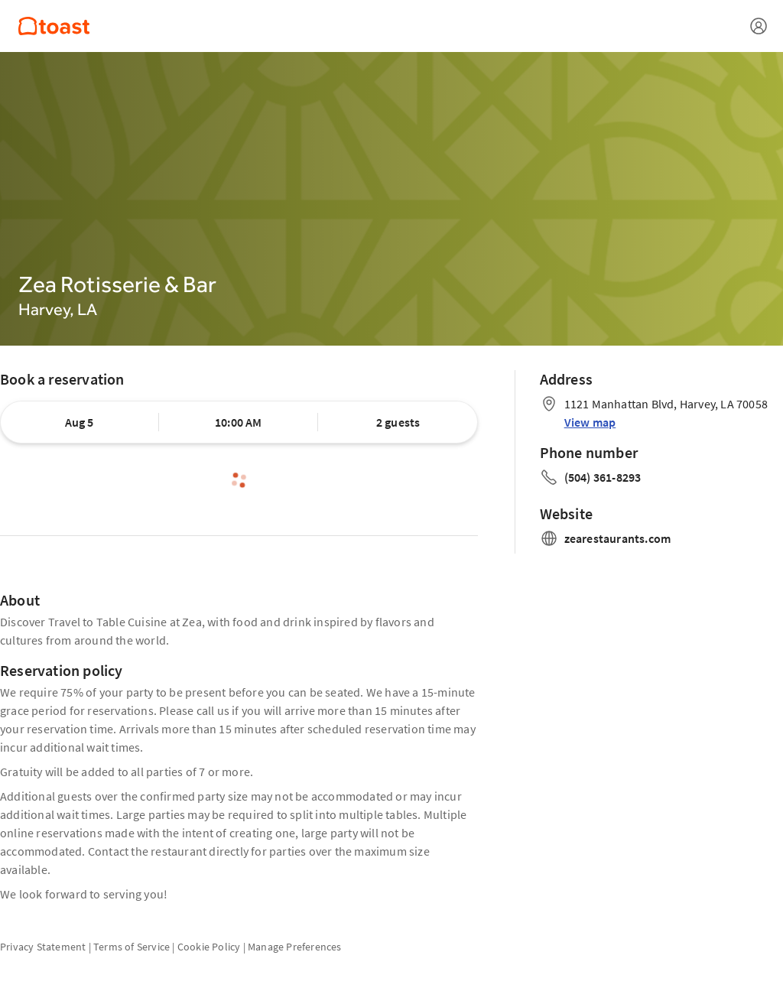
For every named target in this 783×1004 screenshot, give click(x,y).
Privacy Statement (43, 947)
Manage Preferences (295, 947)
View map (590, 422)
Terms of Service (131, 947)
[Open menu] (758, 26)
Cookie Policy (209, 947)
